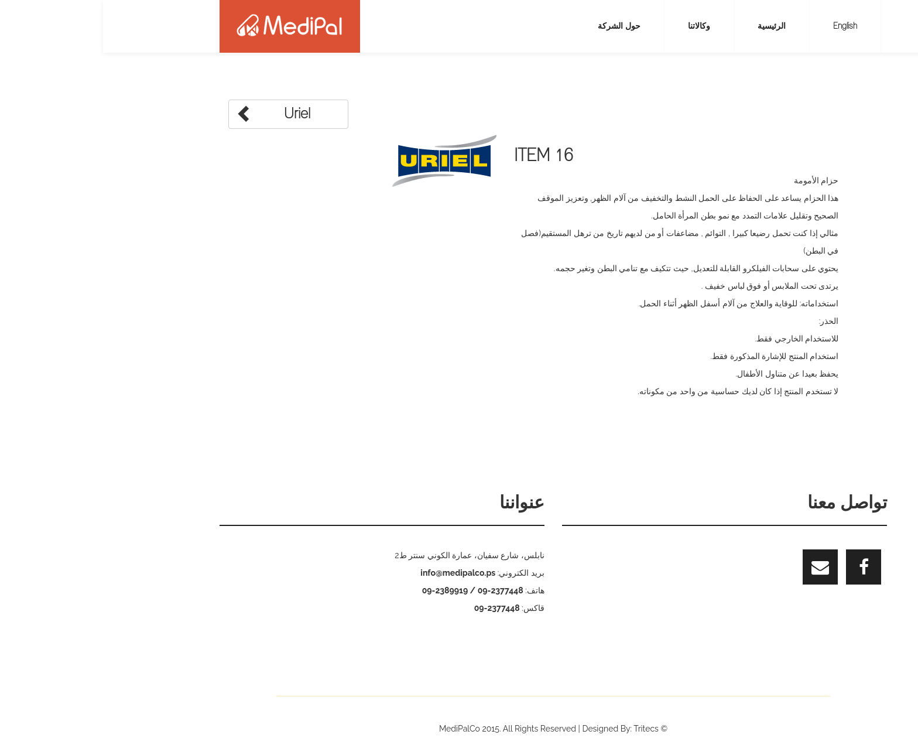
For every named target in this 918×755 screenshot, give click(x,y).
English (742, 26)
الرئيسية (669, 26)
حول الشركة (516, 26)
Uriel (170, 113)
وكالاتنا (596, 26)
